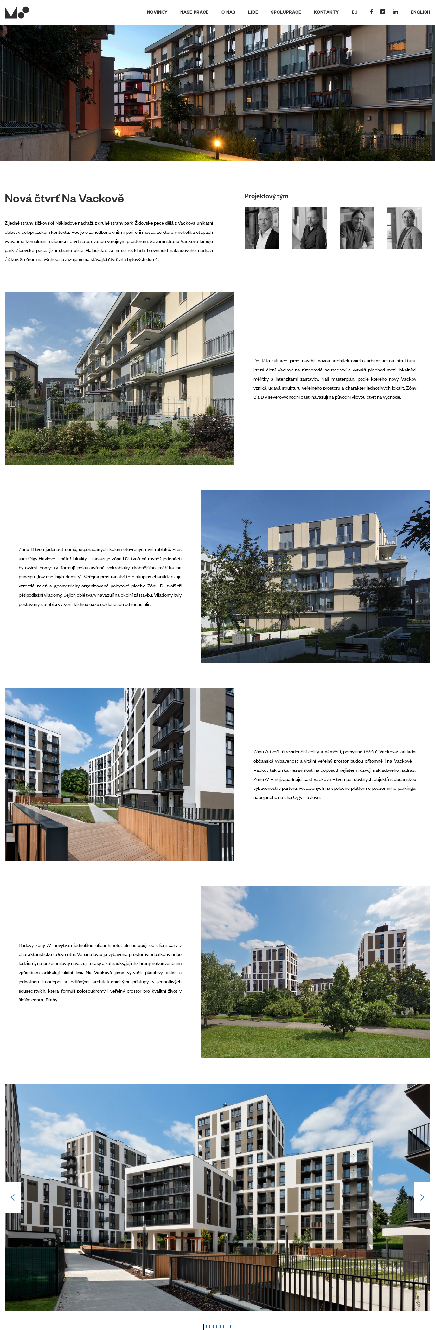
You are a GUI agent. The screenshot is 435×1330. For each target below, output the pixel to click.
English (420, 12)
